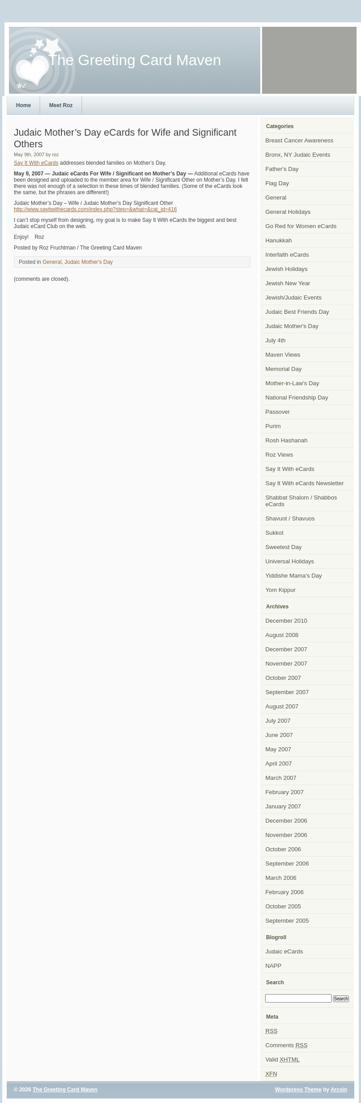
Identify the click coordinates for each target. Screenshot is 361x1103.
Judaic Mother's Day (89, 262)
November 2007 (287, 663)
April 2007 (279, 763)
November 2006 (287, 835)
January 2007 (283, 806)
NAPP (274, 965)
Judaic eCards (284, 951)
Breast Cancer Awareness (299, 140)
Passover (278, 411)
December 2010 (287, 620)
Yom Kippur (281, 590)
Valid (283, 1059)
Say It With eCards (36, 163)
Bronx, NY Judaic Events (298, 154)
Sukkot (274, 532)
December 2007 (287, 649)
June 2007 (279, 735)
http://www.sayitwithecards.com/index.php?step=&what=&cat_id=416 (95, 209)
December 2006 (287, 820)
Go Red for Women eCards (301, 226)
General (52, 262)
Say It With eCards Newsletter (305, 483)
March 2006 (281, 877)
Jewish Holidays (287, 269)
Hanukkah (279, 240)
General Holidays (288, 211)
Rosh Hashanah (287, 440)
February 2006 (285, 892)
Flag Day (277, 183)
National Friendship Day (297, 397)
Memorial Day (284, 369)
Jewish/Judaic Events (294, 297)
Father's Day (282, 169)
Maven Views (283, 354)
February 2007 (285, 792)
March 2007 (281, 777)
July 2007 (278, 720)
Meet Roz (61, 105)
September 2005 (287, 920)
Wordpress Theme (298, 1089)
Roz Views (279, 454)
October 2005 (283, 906)
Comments (287, 1045)
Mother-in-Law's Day (293, 383)
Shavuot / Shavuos (290, 518)
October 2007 (283, 677)
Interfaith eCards (287, 254)
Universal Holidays (290, 561)
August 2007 (282, 706)
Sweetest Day (284, 547)
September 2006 (287, 863)
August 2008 (282, 635)
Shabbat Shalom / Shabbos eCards (301, 501)
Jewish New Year (288, 283)
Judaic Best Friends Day (297, 311)
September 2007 (287, 692)
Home (23, 105)
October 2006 (283, 849)
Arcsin (339, 1089)
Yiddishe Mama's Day (294, 575)
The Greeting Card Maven (65, 1089)
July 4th (276, 340)
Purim (273, 426)
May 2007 (278, 749)
